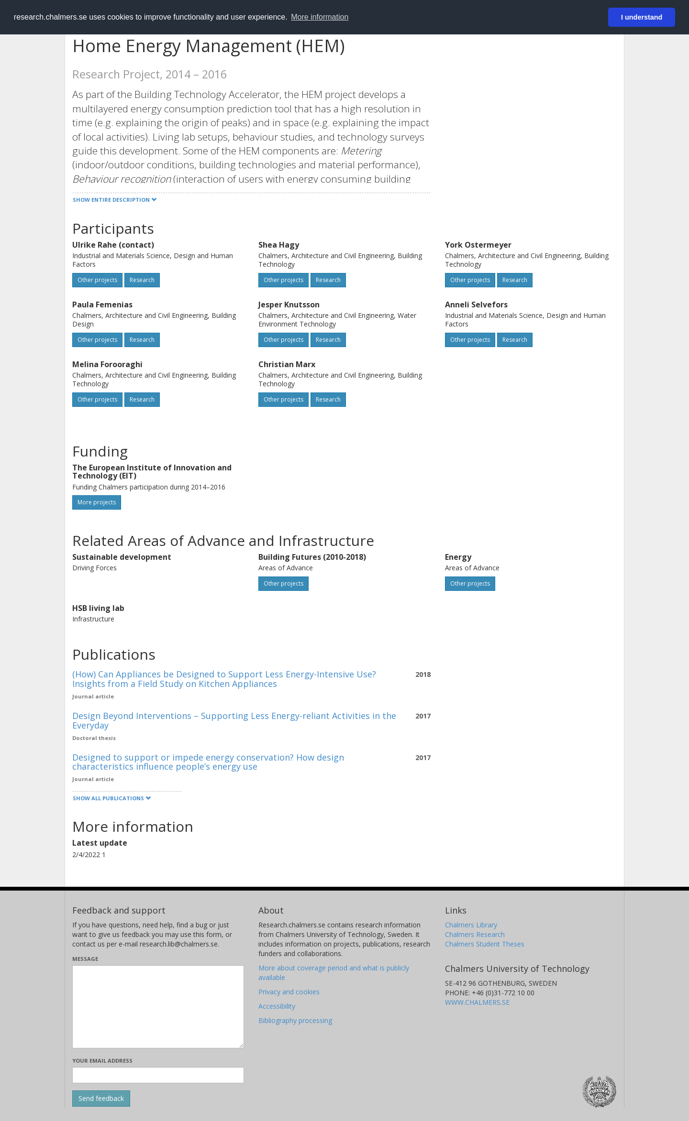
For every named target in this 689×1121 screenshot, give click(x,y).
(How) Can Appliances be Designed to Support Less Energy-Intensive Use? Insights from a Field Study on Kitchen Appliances (224, 678)
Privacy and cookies (289, 991)
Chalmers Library (471, 924)
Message (85, 958)
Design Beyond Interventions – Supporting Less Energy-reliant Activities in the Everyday (234, 720)
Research (142, 280)
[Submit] (101, 1098)
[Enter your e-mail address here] (158, 1075)
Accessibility (276, 1006)
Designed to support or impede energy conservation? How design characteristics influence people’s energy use (208, 762)
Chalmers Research (475, 934)
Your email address (102, 1060)
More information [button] (319, 17)
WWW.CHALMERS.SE (477, 1002)
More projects (97, 502)
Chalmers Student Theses (484, 943)
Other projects (97, 280)
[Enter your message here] (158, 1006)
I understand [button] (641, 17)
